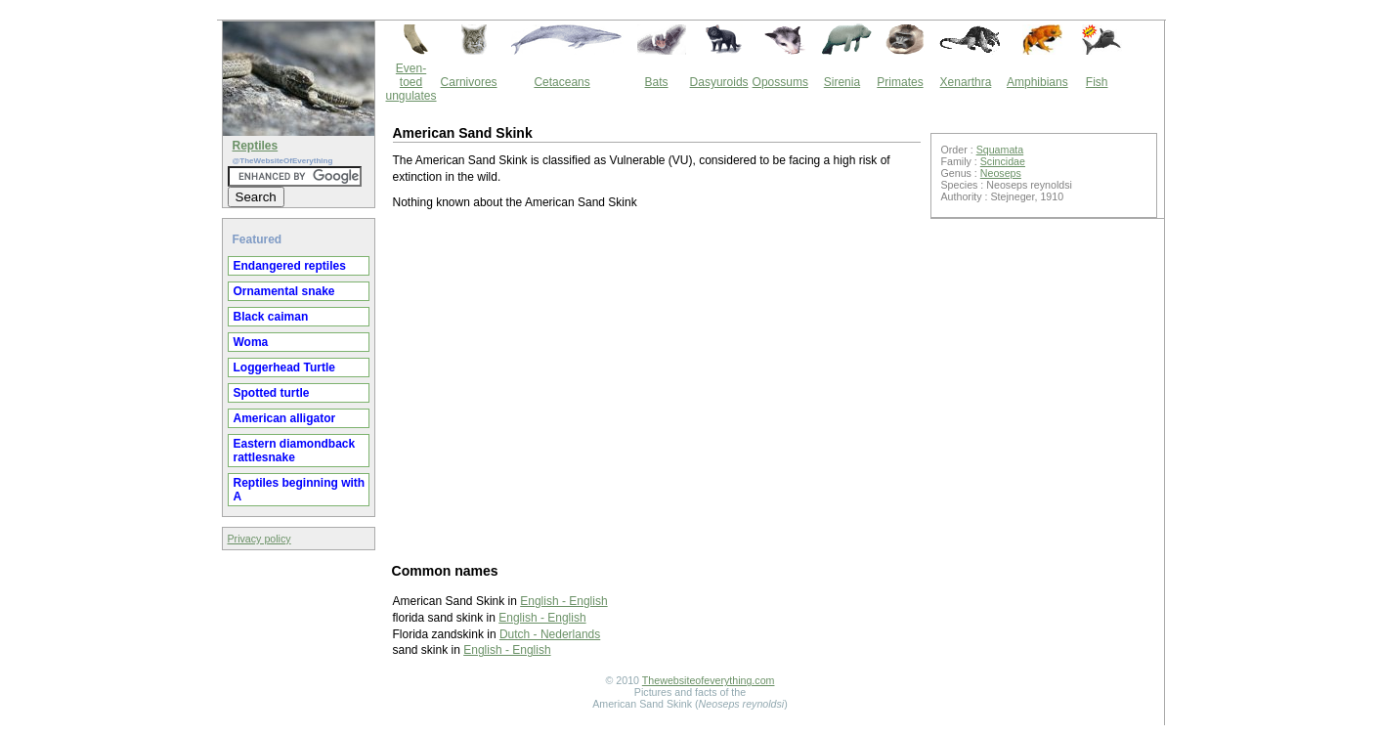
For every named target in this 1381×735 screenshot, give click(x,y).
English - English (563, 601)
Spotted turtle (272, 393)
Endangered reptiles (290, 266)
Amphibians (1037, 82)
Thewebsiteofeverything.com (708, 680)
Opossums (780, 82)
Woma (251, 342)
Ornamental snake (284, 291)
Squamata (1000, 149)
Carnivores (469, 82)
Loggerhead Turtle (284, 367)
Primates (900, 82)
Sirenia (842, 82)
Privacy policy (259, 538)
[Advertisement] (656, 385)
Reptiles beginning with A (300, 489)
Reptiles (256, 145)
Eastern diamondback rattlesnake (295, 450)
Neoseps (1000, 173)
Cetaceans (561, 82)
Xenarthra (966, 82)
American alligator (285, 418)
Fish (1097, 82)
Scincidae (1002, 161)
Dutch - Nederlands (549, 634)
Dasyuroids (719, 82)
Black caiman (271, 317)
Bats (657, 82)
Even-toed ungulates (411, 82)
